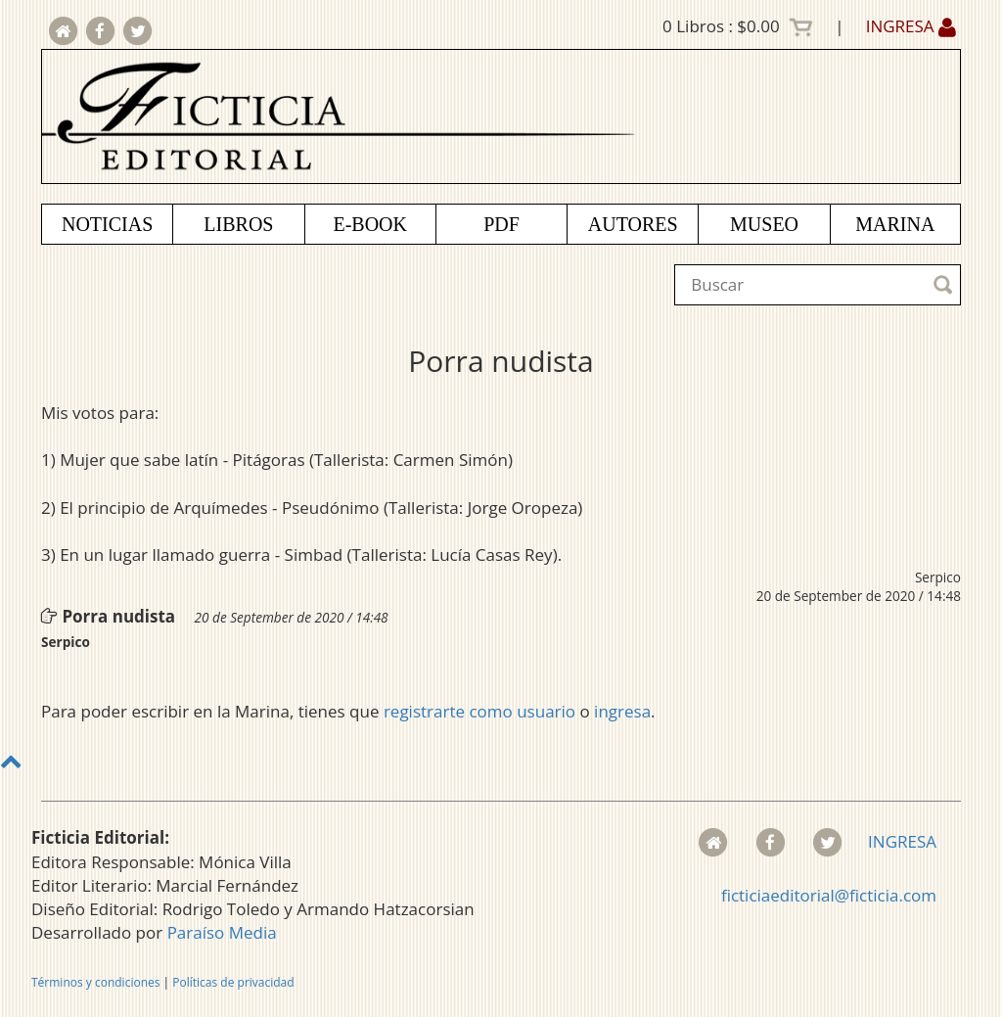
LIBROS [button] (238, 224)
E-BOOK (370, 224)
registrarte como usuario (479, 711)
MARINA (894, 224)
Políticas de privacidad (233, 982)
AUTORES (633, 224)
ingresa (622, 711)
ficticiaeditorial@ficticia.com (828, 895)
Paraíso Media (222, 932)
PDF (501, 224)
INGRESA (911, 26)
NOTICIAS (107, 224)
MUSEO (764, 224)
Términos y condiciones (95, 982)
